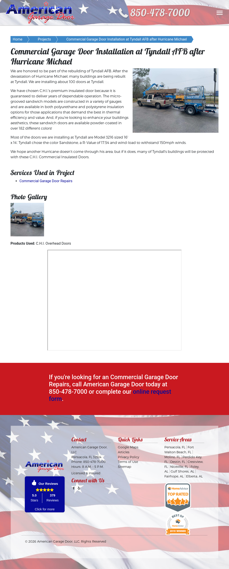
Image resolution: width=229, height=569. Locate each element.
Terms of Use (128, 462)
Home (17, 39)
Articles (123, 452)
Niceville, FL (179, 466)
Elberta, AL (194, 476)
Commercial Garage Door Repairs (45, 181)
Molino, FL (172, 457)
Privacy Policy (128, 457)
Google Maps (128, 447)
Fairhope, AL (174, 476)
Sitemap (124, 466)
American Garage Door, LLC (58, 541)
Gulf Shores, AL (182, 471)
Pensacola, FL (174, 447)
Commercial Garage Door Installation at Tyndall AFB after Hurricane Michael (126, 39)
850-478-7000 (160, 12)
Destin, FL (177, 462)
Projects (44, 39)
